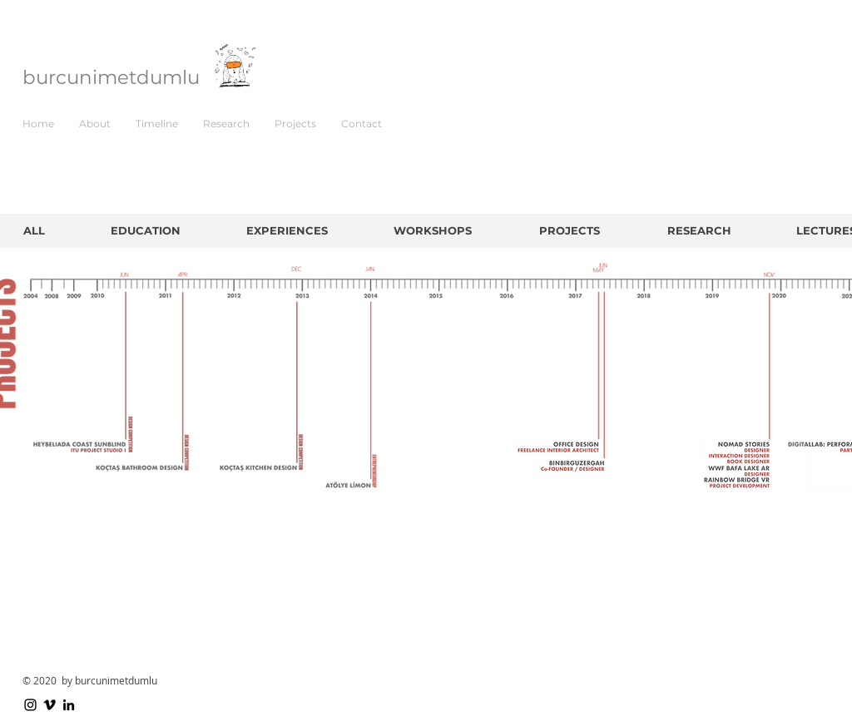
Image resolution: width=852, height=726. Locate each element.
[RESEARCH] (699, 230)
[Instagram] (30, 705)
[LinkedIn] (69, 705)
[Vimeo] (49, 705)
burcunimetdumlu (111, 77)
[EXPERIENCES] (286, 230)
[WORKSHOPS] (433, 230)
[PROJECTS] (569, 230)
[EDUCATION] (146, 230)
